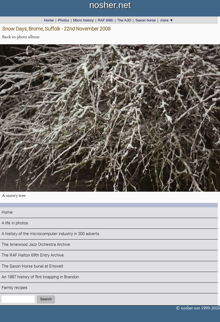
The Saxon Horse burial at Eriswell (32, 266)
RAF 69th (105, 20)
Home (49, 20)
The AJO (124, 20)
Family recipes (15, 287)
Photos (63, 20)
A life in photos (15, 223)
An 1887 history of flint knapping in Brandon (40, 277)
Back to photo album (21, 36)
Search (46, 299)
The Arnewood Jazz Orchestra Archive (36, 244)
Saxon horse (145, 20)
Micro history (83, 20)
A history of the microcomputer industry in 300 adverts (50, 234)
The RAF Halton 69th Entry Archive (33, 255)
